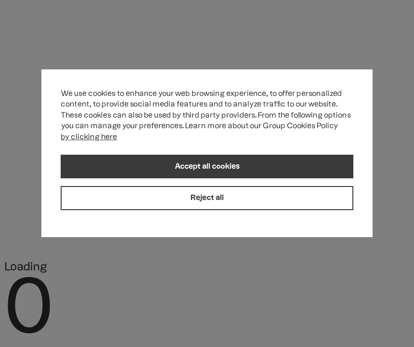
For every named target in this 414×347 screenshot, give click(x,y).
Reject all (207, 198)
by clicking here (89, 137)
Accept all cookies (207, 166)
